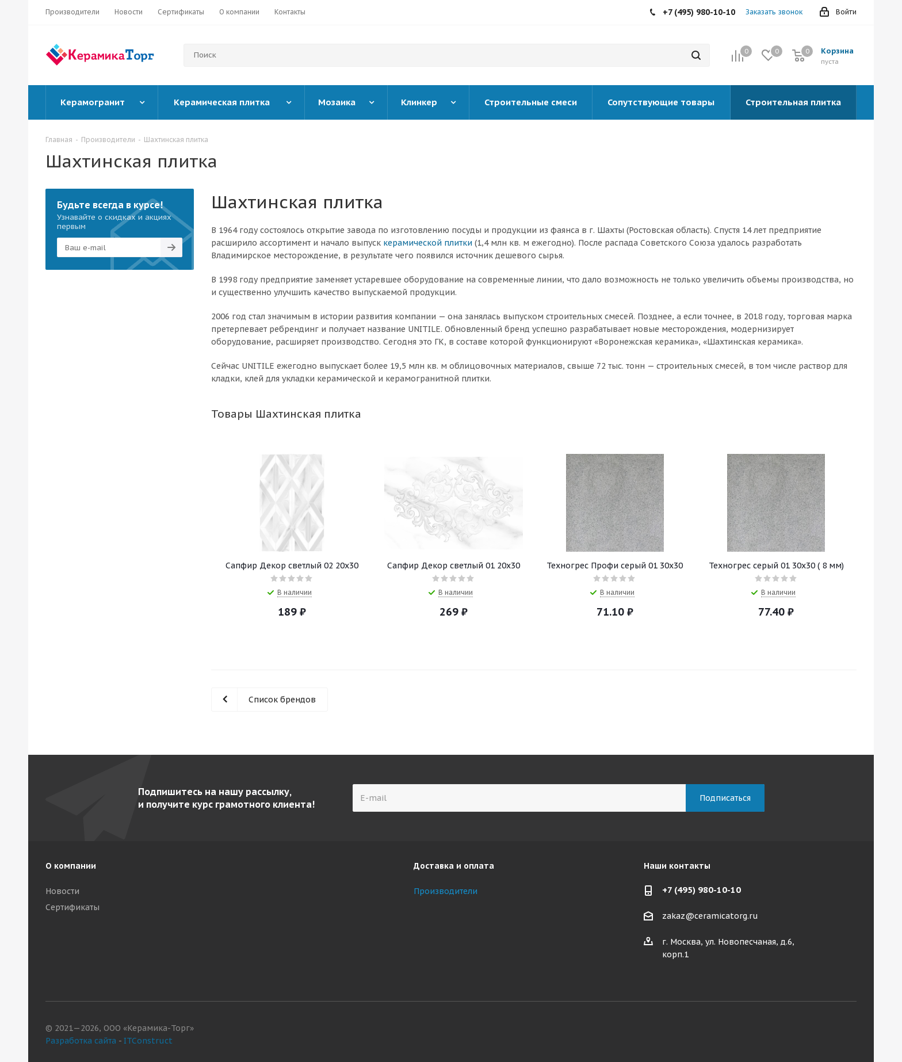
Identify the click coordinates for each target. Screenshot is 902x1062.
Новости (62, 891)
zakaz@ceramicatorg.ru (710, 916)
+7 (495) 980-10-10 (701, 889)
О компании (70, 866)
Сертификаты (72, 907)
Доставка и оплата (454, 866)
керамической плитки (427, 243)
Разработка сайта (80, 1041)
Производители (445, 891)
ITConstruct (148, 1041)
